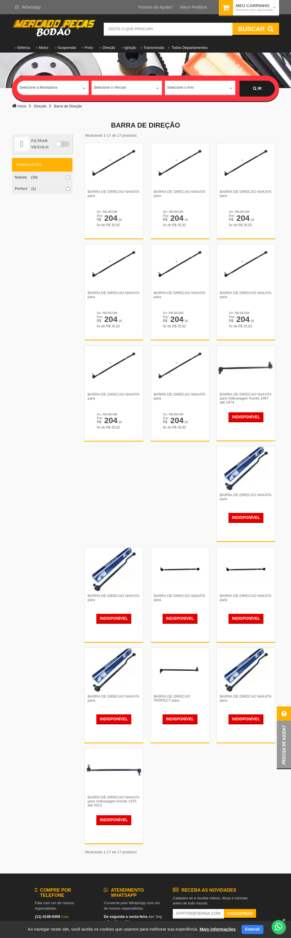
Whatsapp (28, 7)
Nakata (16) (26, 177)
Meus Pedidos (193, 7)
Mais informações (217, 929)
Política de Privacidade (122, 858)
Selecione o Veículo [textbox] (110, 88)
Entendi (252, 929)
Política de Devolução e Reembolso (133, 848)
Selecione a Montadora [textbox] (38, 88)
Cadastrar (240, 821)
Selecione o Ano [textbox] (180, 88)
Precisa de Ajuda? (155, 7)
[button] (284, 737)
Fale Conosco (115, 853)
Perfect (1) (25, 188)
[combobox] (53, 89)
